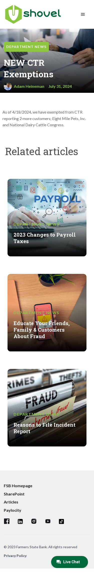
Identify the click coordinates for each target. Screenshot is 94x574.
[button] (83, 15)
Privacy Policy (15, 555)
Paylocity (12, 510)
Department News (26, 47)
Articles (11, 501)
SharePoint (14, 493)
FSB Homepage (18, 485)
